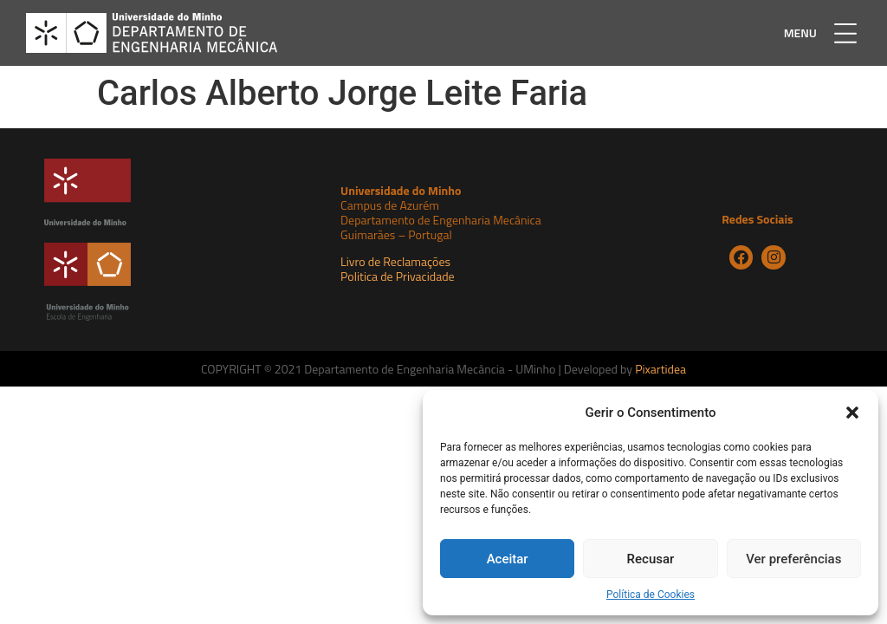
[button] (852, 412)
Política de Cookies (650, 594)
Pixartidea (660, 369)
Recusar (651, 559)
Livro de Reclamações (395, 261)
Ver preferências (793, 559)
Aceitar (507, 559)
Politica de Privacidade (397, 276)
